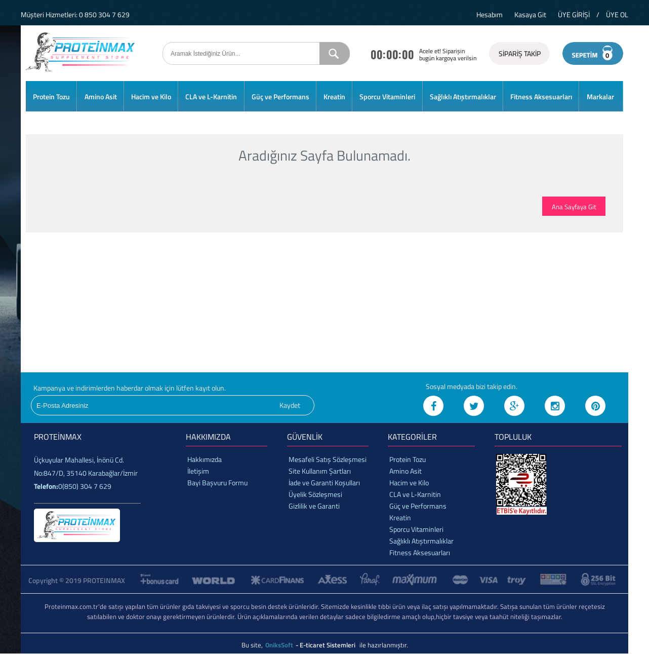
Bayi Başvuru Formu (217, 482)
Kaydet (289, 405)
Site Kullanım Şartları (320, 471)
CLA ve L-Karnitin (211, 96)
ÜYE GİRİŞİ (574, 14)
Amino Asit (101, 96)
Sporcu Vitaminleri (387, 96)
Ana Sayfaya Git (574, 207)
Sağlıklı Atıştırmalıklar (463, 96)
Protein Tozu (51, 96)
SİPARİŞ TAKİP (520, 53)
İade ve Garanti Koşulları (324, 482)
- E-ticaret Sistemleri (327, 645)
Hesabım (489, 14)
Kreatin (334, 96)
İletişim (198, 471)
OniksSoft (280, 645)
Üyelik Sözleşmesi (315, 494)
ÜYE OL (617, 14)
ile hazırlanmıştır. (383, 645)
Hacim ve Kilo (151, 96)
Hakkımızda (204, 459)
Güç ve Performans (280, 96)
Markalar (600, 96)
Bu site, (252, 645)
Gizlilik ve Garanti (314, 506)
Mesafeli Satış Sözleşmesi (328, 459)
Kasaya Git (530, 14)
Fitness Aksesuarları (541, 96)
